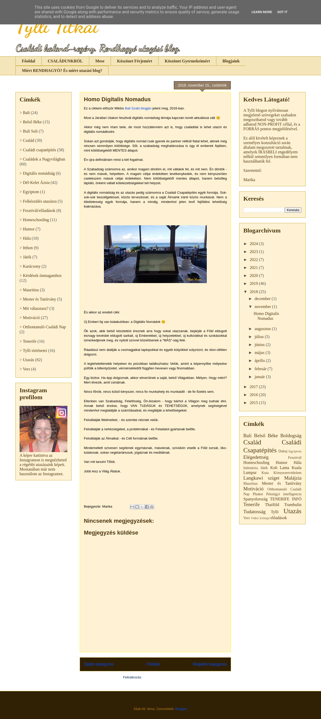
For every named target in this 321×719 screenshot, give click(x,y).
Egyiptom (295, 451)
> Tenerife (28, 341)
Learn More (262, 12)
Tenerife (251, 504)
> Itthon (26, 248)
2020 (254, 275)
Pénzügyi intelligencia (283, 494)
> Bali (25, 112)
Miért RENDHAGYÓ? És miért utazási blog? (62, 70)
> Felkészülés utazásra (38, 201)
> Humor (27, 229)
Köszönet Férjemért (134, 61)
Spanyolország (255, 499)
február (261, 369)
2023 (254, 251)
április (260, 360)
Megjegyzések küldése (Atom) (165, 677)
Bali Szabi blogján (138, 108)
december (263, 298)
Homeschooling (256, 462)
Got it (282, 12)
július (260, 336)
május (260, 352)
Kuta (265, 473)
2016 (254, 395)
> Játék (25, 257)
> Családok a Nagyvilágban (42, 159)
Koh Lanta (279, 467)
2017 (254, 387)
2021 (254, 267)
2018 (254, 292)
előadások (278, 518)
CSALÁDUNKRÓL (65, 61)
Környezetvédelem (287, 473)
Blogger (180, 709)
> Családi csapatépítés (38, 150)
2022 (254, 259)
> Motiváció (30, 317)
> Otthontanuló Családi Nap (43, 327)
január (260, 377)
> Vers (25, 369)
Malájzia (292, 478)
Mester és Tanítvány (281, 483)
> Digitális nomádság (37, 173)
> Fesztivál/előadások (37, 210)
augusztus (263, 328)
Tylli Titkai (56, 25)
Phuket (258, 494)
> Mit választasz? (34, 308)
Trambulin (292, 504)
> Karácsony (30, 266)
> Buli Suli (29, 131)
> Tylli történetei (33, 350)
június (260, 344)
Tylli (275, 512)
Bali (247, 435)
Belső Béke (266, 435)
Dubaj (282, 451)
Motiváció (253, 488)
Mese (100, 61)
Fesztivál (294, 457)
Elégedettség (256, 457)
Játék (264, 468)
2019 (254, 283)
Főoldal (28, 61)
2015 (254, 402)
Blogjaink (231, 61)
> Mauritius (29, 290)
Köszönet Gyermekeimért (187, 61)
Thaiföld (272, 504)
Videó (255, 518)
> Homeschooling (34, 220)
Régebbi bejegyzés (210, 664)
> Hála (25, 238)
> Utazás (27, 360)
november (263, 306)
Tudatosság (254, 511)
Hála (297, 462)
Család (252, 442)
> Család (27, 140)
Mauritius (250, 483)
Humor (281, 462)
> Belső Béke (31, 122)
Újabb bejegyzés (98, 664)
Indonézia (250, 468)
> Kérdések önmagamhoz (41, 275)
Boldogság (290, 435)
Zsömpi (265, 518)
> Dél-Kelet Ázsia (35, 182)
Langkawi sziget (261, 478)
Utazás (292, 511)
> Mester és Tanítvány (38, 299)
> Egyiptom (29, 192)
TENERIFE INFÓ (285, 499)
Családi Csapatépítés (272, 446)
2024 (254, 243)
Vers (246, 518)
